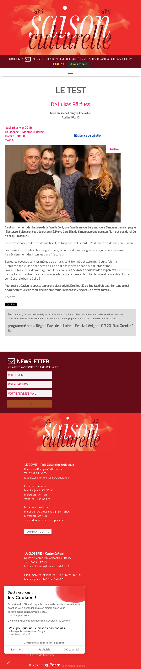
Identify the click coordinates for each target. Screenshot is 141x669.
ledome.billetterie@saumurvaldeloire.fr (47, 477)
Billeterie (78, 64)
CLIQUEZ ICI (58, 64)
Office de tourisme (42, 655)
